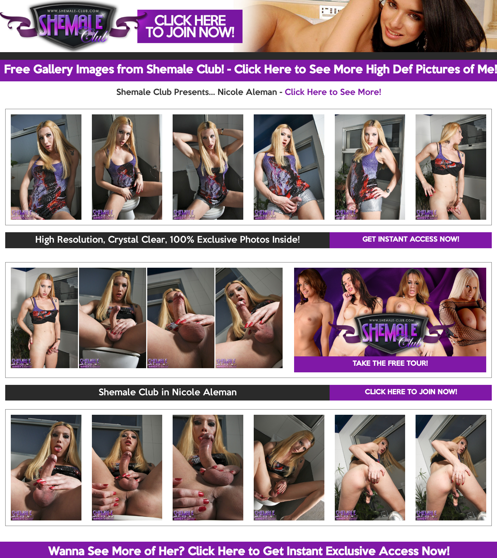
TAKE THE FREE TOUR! (390, 364)
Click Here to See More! (333, 92)
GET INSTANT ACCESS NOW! (410, 240)
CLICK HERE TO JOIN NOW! (411, 392)
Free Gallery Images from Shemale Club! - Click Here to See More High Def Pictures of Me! (250, 70)
